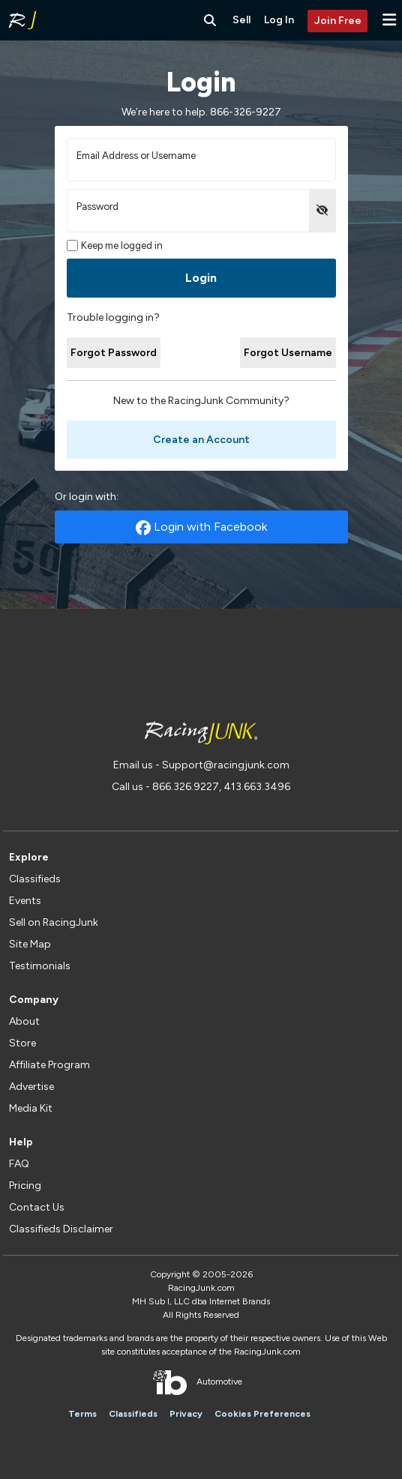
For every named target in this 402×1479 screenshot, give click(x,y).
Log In (279, 19)
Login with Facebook (201, 527)
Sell (241, 19)
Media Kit (30, 1108)
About (24, 1021)
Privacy (186, 1414)
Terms (82, 1414)
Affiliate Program (49, 1064)
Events (25, 900)
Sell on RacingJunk (53, 922)
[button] (389, 20)
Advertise (31, 1086)
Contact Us (36, 1207)
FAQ (19, 1163)
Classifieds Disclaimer (61, 1229)
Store (22, 1043)
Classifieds (35, 879)
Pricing (25, 1185)
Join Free (338, 20)
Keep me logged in (115, 245)
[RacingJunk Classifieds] (22, 20)
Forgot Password (113, 352)
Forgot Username (288, 352)
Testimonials (39, 966)
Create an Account (201, 439)
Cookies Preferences (262, 1414)
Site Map (30, 944)
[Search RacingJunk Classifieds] (210, 20)
